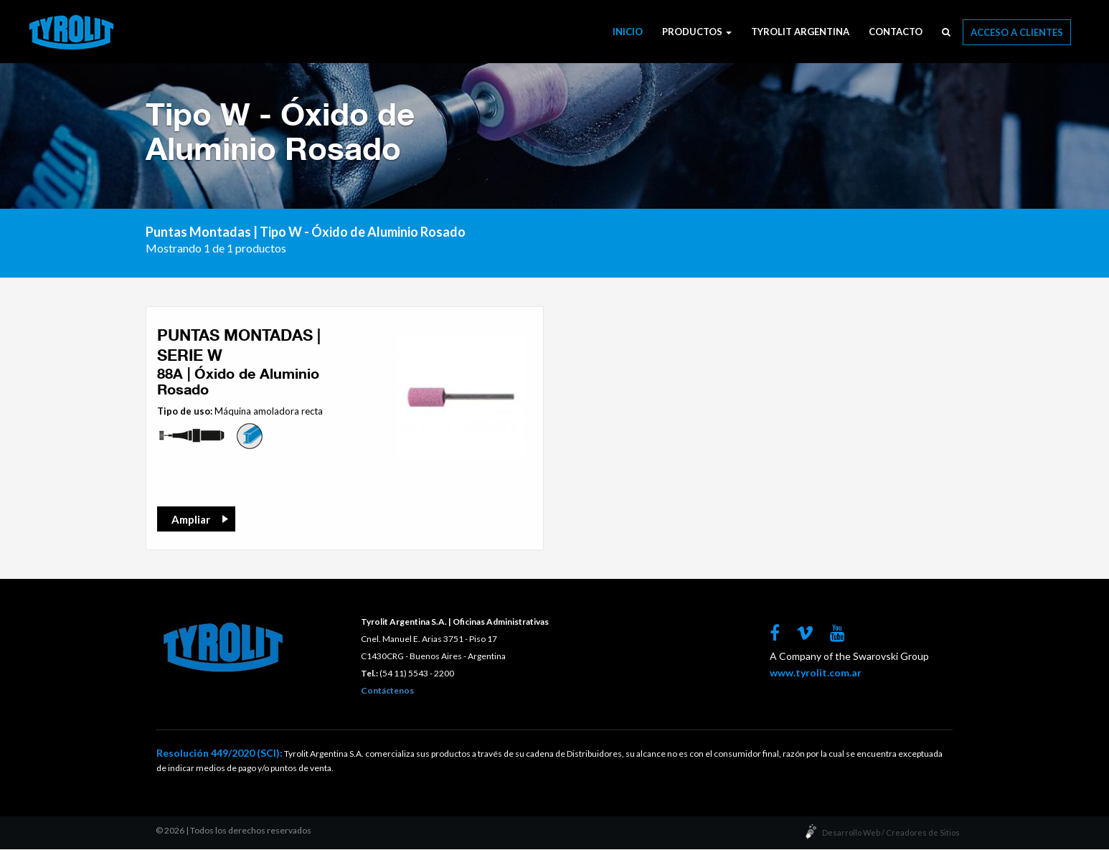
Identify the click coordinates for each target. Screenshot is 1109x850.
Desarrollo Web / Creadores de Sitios (891, 833)
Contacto (895, 31)
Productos (697, 31)
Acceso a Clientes (1017, 32)
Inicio (628, 31)
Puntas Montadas (198, 232)
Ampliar (190, 520)
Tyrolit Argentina (800, 31)
